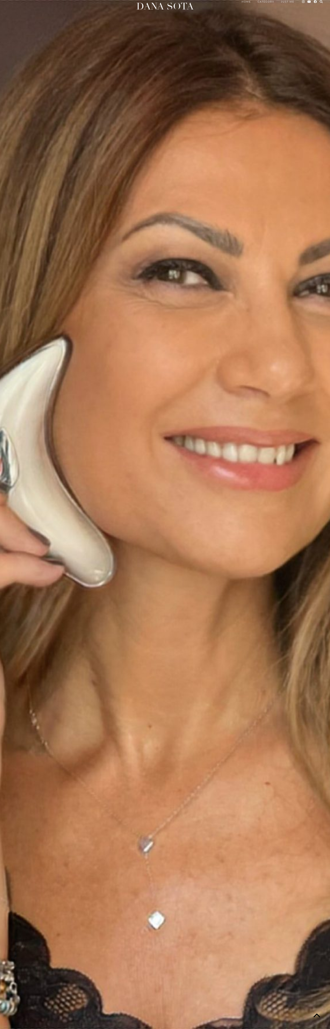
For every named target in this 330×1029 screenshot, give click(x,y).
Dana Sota (165, 6)
